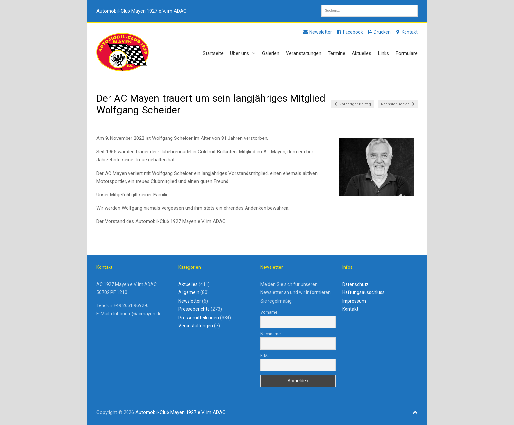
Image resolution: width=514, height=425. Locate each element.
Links (383, 53)
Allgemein (188, 292)
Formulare (407, 53)
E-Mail (266, 355)
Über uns (242, 53)
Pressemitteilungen (198, 317)
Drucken (379, 32)
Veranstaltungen (303, 53)
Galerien (270, 53)
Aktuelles (361, 53)
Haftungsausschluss (363, 292)
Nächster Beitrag (397, 104)
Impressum (354, 301)
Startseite (213, 53)
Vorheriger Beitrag (353, 104)
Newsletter (317, 32)
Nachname (270, 333)
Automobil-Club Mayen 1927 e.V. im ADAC (141, 11)
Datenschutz (355, 284)
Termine (336, 53)
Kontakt (406, 32)
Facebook (349, 32)
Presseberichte (194, 309)
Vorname (268, 312)
